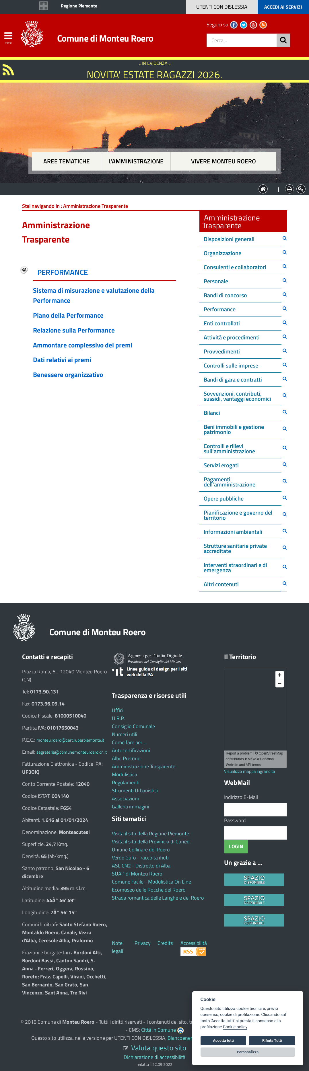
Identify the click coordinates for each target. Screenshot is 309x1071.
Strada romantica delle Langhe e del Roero (158, 898)
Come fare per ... (129, 742)
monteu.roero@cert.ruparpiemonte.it (70, 740)
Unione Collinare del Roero (141, 849)
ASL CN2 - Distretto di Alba (141, 865)
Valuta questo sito (158, 1047)
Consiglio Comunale (133, 726)
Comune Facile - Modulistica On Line (151, 882)
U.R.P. (118, 718)
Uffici (117, 710)
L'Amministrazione (150, 188)
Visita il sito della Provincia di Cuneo (151, 841)
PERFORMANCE (62, 272)
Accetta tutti (223, 1040)
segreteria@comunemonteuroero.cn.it (71, 752)
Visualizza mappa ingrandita (249, 771)
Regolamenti (125, 782)
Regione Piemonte (79, 5)
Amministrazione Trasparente (143, 766)
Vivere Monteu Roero (223, 161)
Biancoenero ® (184, 1038)
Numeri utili (124, 734)
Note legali (117, 947)
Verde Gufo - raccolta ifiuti (140, 857)
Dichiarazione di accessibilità (154, 1057)
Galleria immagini (130, 806)
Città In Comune (158, 1030)
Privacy (143, 943)
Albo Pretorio (126, 758)
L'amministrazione (136, 161)
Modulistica (124, 774)
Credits (165, 943)
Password (235, 820)
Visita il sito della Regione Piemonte (150, 833)
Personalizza (248, 1052)
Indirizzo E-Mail (241, 797)
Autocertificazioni (131, 750)
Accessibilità (193, 943)
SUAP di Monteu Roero (137, 873)
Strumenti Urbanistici (135, 790)
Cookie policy (235, 1027)
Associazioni (125, 798)
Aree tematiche (66, 161)
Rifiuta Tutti (272, 1040)
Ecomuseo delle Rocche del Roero (149, 890)
